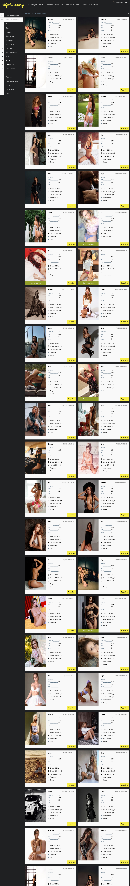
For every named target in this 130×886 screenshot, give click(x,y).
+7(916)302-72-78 (121, 560)
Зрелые (41, 5)
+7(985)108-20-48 (121, 251)
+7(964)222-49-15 (121, 96)
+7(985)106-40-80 (121, 212)
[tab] (29, 13)
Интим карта (93, 5)
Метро (85, 5)
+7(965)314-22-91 (68, 521)
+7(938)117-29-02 (68, 328)
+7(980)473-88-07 (68, 19)
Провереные (69, 5)
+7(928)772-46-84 (68, 212)
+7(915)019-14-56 (121, 367)
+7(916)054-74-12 (121, 58)
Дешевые (49, 5)
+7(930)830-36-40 (68, 482)
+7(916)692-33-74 (68, 251)
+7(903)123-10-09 (121, 714)
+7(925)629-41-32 (68, 598)
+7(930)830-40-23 (68, 676)
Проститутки (32, 5)
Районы (78, 5)
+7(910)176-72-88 (121, 444)
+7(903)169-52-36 (121, 676)
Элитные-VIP (58, 5)
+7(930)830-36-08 (68, 289)
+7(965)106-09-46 (68, 714)
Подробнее (71, 51)
